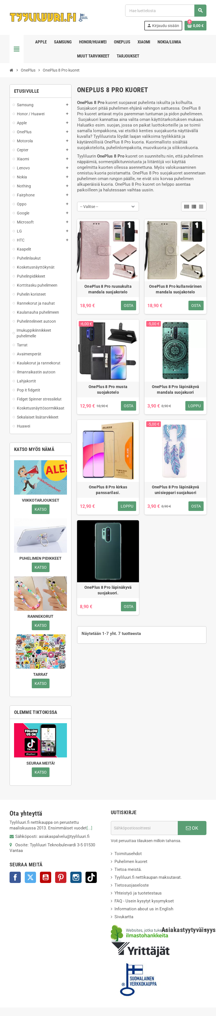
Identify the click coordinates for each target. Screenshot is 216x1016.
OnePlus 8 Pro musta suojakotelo (108, 389)
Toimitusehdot (128, 853)
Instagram (76, 877)
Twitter (30, 877)
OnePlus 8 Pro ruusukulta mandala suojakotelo (108, 289)
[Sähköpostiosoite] (144, 828)
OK (192, 828)
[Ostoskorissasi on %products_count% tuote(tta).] (195, 25)
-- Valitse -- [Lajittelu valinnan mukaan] (89, 206)
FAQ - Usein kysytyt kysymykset (144, 901)
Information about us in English (143, 908)
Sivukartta (123, 916)
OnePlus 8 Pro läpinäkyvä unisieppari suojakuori (175, 490)
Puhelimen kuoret (130, 861)
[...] (89, 828)
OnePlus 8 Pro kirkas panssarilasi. (108, 490)
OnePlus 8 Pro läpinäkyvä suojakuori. (108, 590)
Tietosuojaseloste (131, 885)
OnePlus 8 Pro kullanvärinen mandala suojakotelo (175, 289)
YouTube (45, 877)
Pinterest (60, 877)
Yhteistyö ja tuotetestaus (138, 893)
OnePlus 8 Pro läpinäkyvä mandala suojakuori (175, 389)
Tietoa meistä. (128, 869)
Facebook (15, 877)
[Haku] (165, 11)
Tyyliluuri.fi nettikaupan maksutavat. (148, 877)
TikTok (91, 877)
